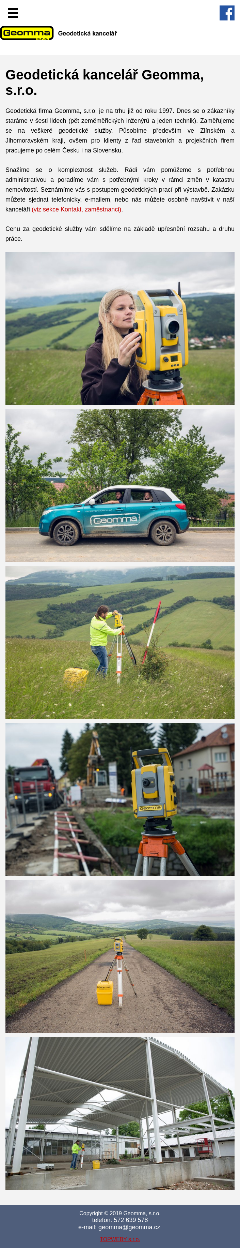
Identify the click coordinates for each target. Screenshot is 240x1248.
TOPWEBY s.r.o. (120, 1239)
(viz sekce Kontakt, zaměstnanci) (76, 209)
